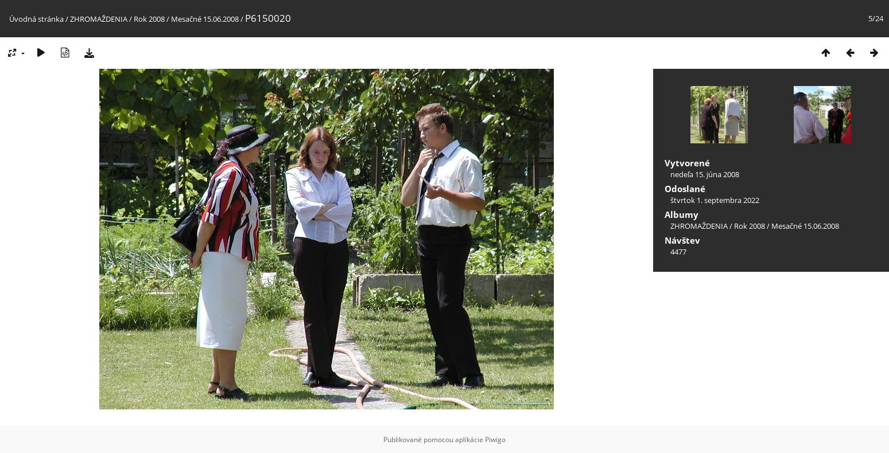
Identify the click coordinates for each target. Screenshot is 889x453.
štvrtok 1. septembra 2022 (714, 200)
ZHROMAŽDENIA (98, 19)
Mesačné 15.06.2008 (205, 19)
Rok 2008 (149, 19)
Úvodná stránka (36, 19)
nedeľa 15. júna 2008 (704, 174)
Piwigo (495, 439)
